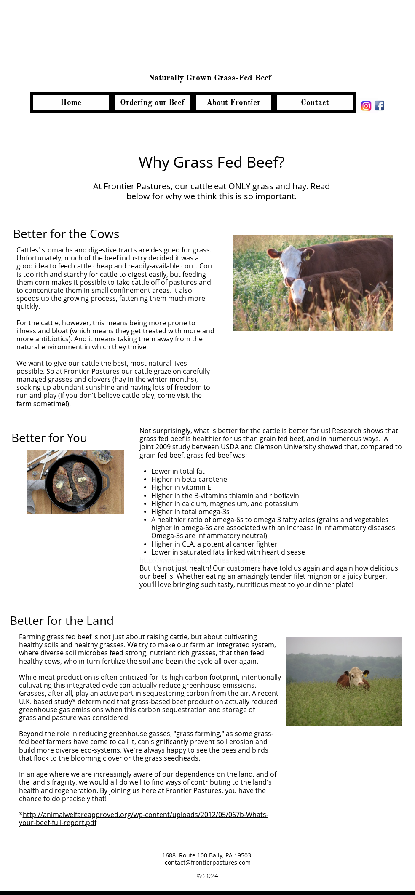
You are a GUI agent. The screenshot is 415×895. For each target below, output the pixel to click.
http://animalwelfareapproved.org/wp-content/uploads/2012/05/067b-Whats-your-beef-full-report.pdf (143, 818)
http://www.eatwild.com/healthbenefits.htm (208, 560)
